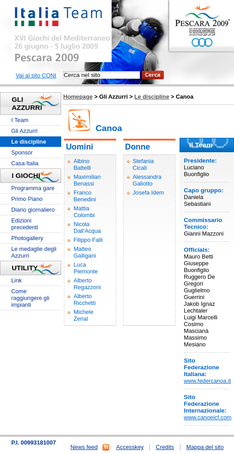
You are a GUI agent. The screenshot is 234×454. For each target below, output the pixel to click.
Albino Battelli (81, 164)
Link (16, 280)
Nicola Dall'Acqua (87, 227)
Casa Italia (24, 163)
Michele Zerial (83, 315)
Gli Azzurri (24, 130)
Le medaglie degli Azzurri (33, 252)
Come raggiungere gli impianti (30, 298)
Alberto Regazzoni (86, 284)
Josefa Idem (148, 192)
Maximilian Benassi (86, 180)
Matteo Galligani (84, 252)
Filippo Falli (88, 239)
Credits (165, 447)
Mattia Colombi (83, 211)
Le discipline (152, 96)
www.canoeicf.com (208, 417)
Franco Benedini (84, 196)
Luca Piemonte (85, 268)
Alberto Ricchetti (84, 299)
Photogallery (27, 238)
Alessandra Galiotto (147, 180)
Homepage (77, 96)
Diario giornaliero (33, 209)
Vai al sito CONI (36, 75)
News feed (84, 447)
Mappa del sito (205, 447)
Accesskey (130, 447)
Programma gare (32, 188)
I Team (19, 120)
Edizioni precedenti (24, 224)
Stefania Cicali (143, 164)
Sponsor (22, 152)
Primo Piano (27, 198)
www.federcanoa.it (207, 380)
